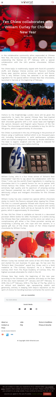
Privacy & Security (45, 325)
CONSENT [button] (47, 394)
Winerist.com (34, 340)
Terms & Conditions (45, 322)
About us (4, 322)
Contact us (5, 325)
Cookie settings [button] (37, 394)
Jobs (21, 322)
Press (3, 328)
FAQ (21, 325)
